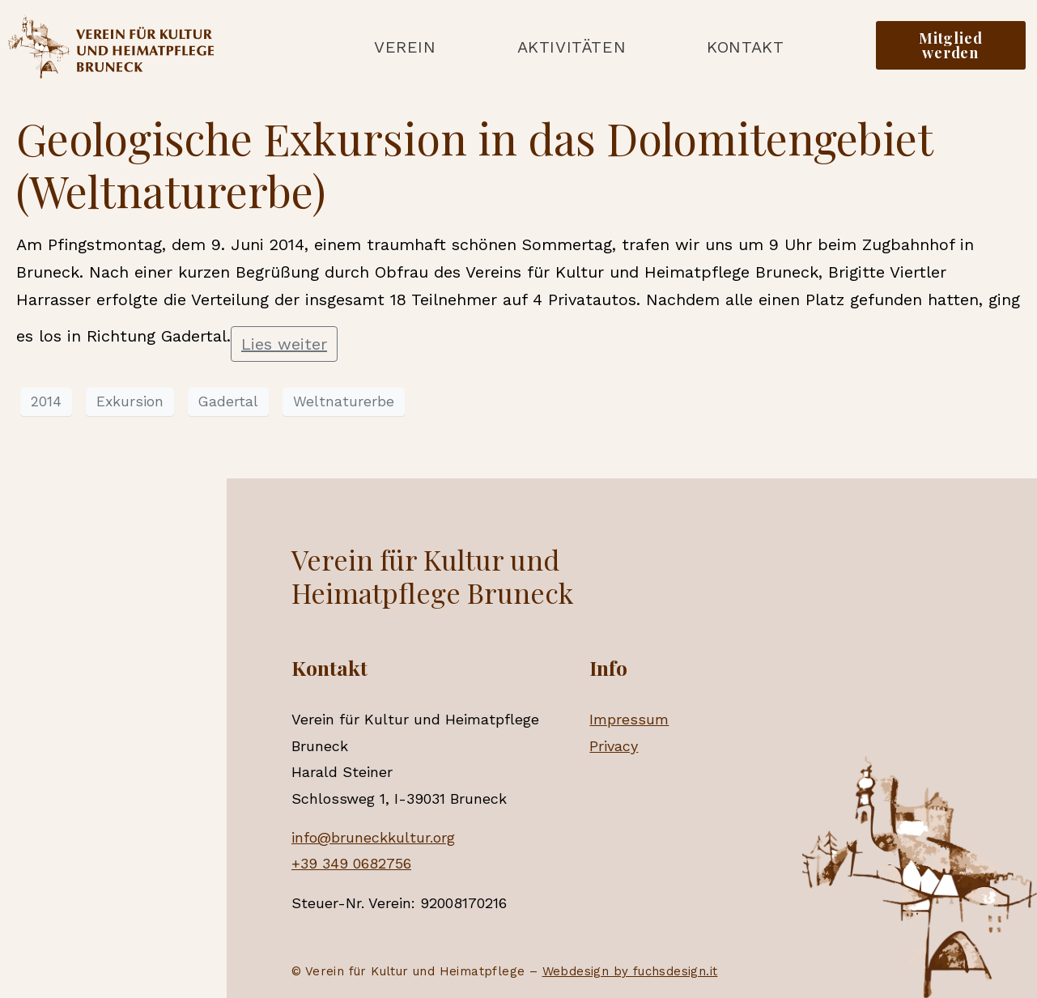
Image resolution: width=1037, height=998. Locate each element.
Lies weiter (284, 344)
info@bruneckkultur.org (373, 837)
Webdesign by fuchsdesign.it (630, 971)
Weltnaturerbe (343, 401)
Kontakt (745, 47)
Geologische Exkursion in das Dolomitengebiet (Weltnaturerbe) (474, 164)
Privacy (613, 745)
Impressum (629, 719)
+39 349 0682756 (351, 863)
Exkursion (130, 401)
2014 (46, 401)
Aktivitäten (572, 47)
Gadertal (228, 401)
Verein (405, 47)
